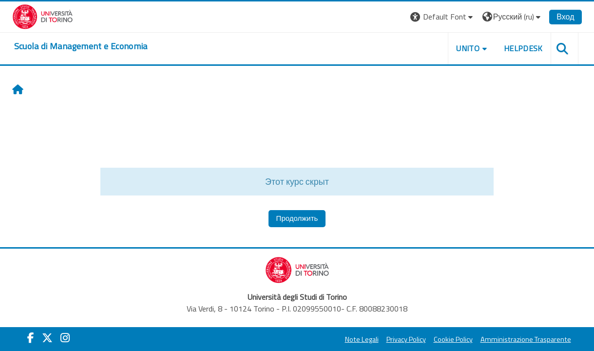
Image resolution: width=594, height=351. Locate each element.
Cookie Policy (453, 339)
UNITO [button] (467, 48)
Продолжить (297, 218)
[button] (443, 16)
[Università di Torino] (42, 15)
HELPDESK (523, 48)
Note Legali (362, 339)
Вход (565, 16)
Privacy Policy (406, 339)
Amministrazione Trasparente (525, 339)
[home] (81, 46)
